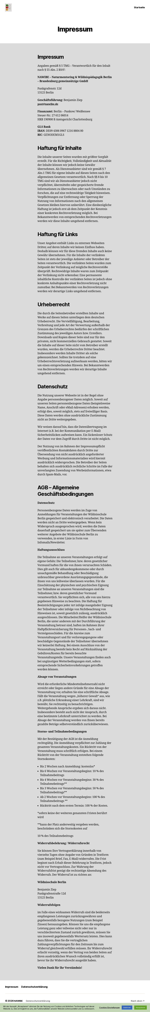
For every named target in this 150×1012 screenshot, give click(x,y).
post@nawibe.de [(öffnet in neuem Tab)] (49, 108)
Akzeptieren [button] (140, 1007)
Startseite (139, 9)
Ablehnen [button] (127, 1007)
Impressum (12, 990)
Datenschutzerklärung (36, 990)
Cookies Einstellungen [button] (109, 1007)
